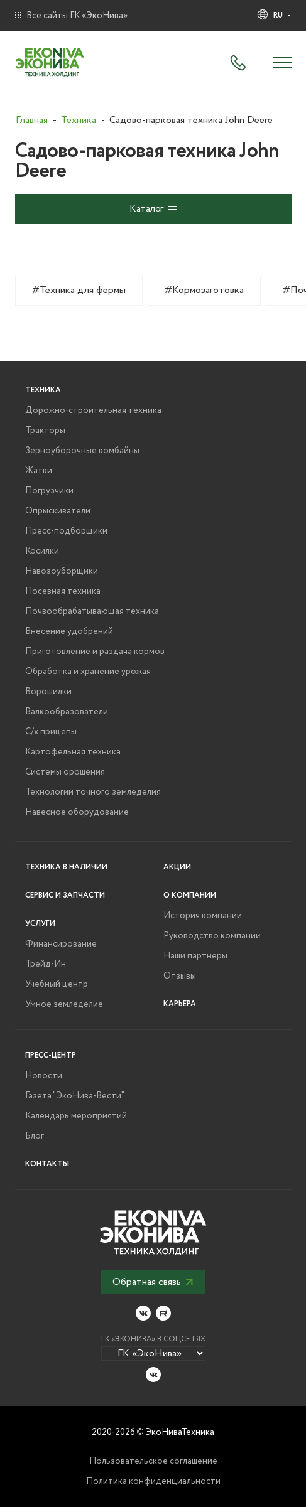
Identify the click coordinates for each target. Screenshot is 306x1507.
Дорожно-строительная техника (93, 410)
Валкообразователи (66, 711)
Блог (34, 1136)
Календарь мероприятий (76, 1116)
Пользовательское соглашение (153, 1461)
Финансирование (61, 944)
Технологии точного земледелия (93, 792)
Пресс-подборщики (66, 531)
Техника (43, 390)
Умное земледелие (64, 1004)
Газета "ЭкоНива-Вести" (74, 1096)
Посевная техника (63, 591)
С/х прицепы (51, 732)
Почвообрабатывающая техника (92, 611)
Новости (43, 1076)
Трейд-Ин (45, 964)
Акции (177, 867)
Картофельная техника (73, 752)
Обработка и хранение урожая (88, 671)
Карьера (179, 1004)
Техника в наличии (66, 867)
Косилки (42, 551)
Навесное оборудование (77, 812)
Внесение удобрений (69, 631)
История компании (202, 915)
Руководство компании (212, 936)
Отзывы (179, 976)
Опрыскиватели (57, 511)
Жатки (38, 470)
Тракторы (45, 430)
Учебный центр (56, 984)
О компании (189, 895)
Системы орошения (65, 772)
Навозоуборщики (61, 571)
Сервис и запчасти (65, 895)
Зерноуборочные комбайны (82, 450)
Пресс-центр (50, 1055)
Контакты (47, 1164)
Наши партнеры (195, 956)
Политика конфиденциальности (153, 1481)
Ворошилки (48, 691)
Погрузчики (49, 491)
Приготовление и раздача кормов (95, 651)
